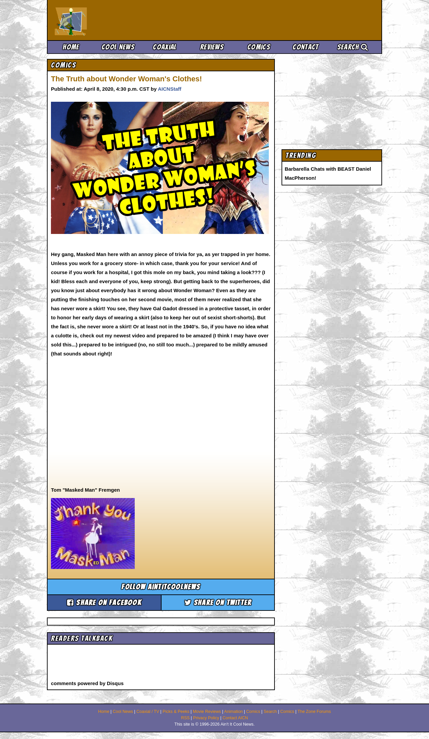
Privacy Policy (206, 718)
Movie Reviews (207, 711)
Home (71, 47)
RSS (185, 718)
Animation (233, 711)
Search (352, 47)
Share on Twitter (218, 602)
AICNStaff (169, 89)
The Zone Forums (314, 711)
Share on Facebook (104, 602)
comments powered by (87, 683)
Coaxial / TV (147, 711)
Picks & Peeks (176, 711)
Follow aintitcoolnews (160, 587)
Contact (305, 47)
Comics (258, 47)
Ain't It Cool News (104, 20)
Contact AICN (235, 718)
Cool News (118, 47)
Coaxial (165, 47)
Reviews (212, 47)
